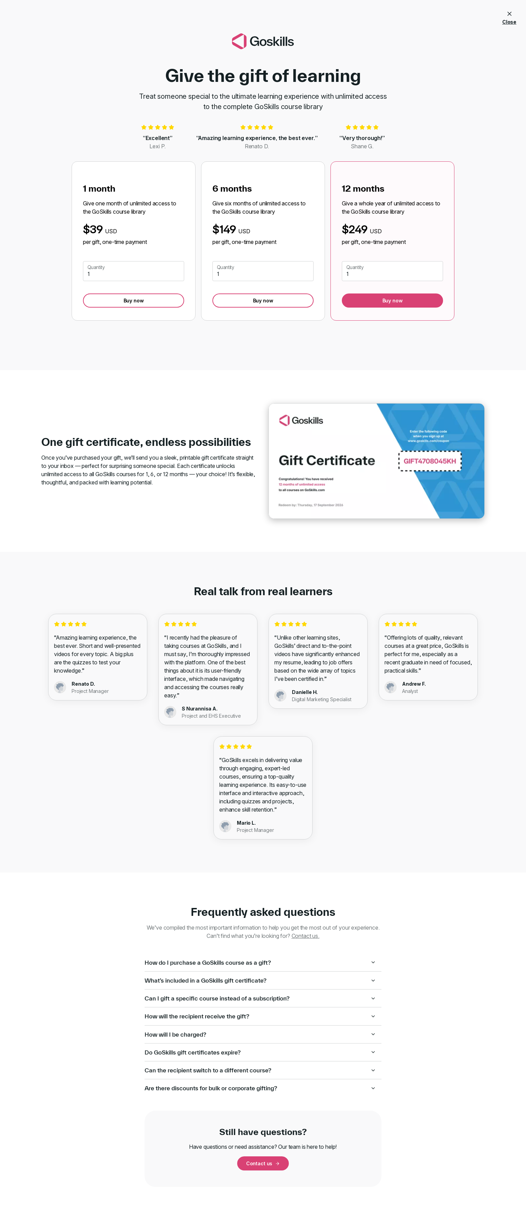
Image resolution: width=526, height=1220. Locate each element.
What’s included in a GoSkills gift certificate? (260, 980)
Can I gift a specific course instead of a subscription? (260, 998)
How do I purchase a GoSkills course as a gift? (260, 962)
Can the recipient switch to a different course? (260, 1070)
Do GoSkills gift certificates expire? (260, 1052)
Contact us (263, 1163)
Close (509, 16)
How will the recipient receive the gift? (260, 1016)
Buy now (134, 300)
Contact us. (305, 935)
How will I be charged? (260, 1034)
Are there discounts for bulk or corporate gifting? (260, 1088)
